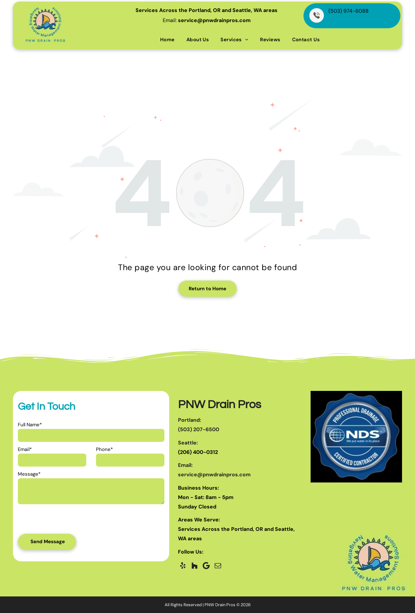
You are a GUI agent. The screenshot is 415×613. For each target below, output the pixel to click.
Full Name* (30, 424)
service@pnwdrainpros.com (214, 20)
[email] (218, 565)
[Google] (206, 565)
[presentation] (56, 521)
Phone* (104, 449)
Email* (25, 449)
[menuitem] (167, 39)
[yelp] (183, 565)
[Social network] (194, 565)
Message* (29, 474)
